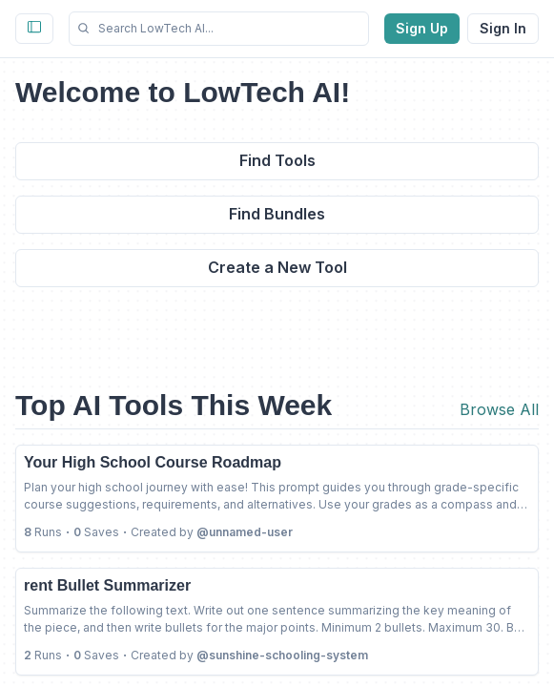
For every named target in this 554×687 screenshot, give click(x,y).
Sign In (503, 28)
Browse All (499, 409)
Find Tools (277, 160)
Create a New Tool (277, 267)
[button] (219, 28)
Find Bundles (277, 213)
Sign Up (422, 28)
